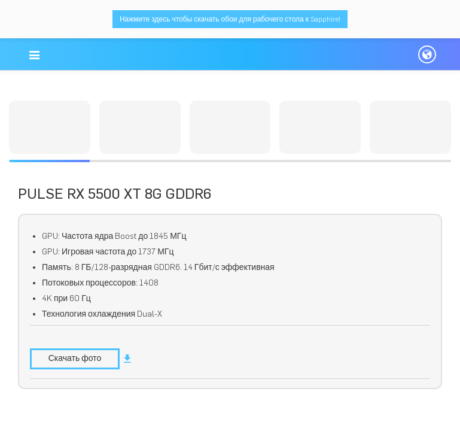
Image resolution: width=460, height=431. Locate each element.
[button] (35, 55)
